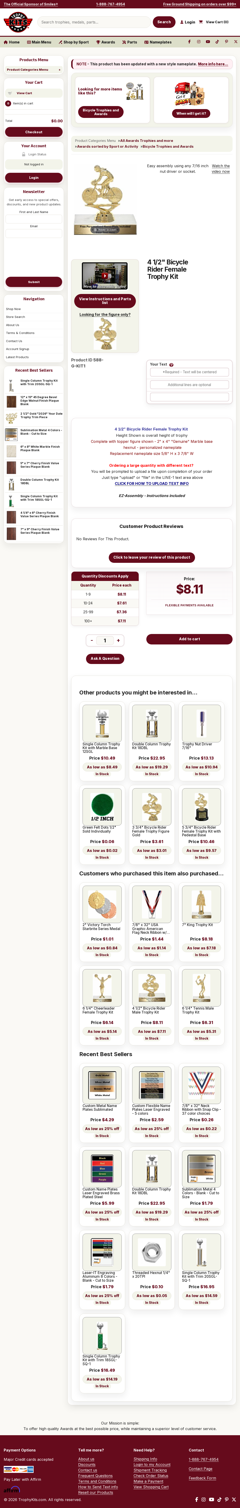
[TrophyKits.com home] (18, 22)
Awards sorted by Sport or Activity (107, 146)
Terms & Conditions (20, 333)
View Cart (24, 93)
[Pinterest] (226, 1499)
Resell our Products (95, 1492)
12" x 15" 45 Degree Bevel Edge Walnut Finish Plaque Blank (39, 400)
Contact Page (200, 1468)
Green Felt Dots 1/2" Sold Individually (99, 829)
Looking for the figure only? (105, 331)
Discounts (87, 1464)
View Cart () (217, 22)
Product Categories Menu (27, 69)
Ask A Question (105, 658)
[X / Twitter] (234, 1499)
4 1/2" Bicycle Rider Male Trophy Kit (148, 1010)
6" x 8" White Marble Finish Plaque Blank (40, 448)
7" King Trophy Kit (197, 925)
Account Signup (17, 349)
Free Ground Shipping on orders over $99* (199, 4)
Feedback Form (202, 1478)
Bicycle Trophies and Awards (168, 146)
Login (33, 178)
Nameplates (158, 42)
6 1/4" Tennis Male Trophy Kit (198, 1010)
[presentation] (34, 257)
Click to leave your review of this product (151, 557)
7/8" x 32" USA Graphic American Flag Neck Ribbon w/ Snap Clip (149, 928)
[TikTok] (220, 1499)
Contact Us (14, 341)
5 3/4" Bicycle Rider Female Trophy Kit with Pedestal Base (201, 831)
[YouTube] (211, 1499)
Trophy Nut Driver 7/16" (197, 746)
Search (164, 22)
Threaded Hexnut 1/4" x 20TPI (151, 1275)
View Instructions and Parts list (105, 301)
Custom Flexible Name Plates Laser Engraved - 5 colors (151, 1109)
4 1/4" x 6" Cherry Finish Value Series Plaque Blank (39, 514)
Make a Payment (148, 1481)
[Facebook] (196, 1499)
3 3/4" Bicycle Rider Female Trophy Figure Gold (150, 831)
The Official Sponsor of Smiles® (31, 4)
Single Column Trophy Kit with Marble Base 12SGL (101, 748)
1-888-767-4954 (110, 4)
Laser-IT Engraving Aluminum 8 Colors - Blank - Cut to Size (100, 1276)
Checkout (33, 132)
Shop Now (13, 309)
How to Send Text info (98, 1487)
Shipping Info (145, 1459)
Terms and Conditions (97, 1481)
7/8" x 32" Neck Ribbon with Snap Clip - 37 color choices (201, 1109)
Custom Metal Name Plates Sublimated (100, 1108)
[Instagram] (204, 1499)
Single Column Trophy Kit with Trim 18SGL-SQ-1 (39, 497)
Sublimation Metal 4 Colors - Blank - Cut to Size (41, 431)
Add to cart (189, 639)
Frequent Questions (95, 1475)
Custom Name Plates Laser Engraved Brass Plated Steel (101, 1193)
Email (34, 226)
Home (12, 42)
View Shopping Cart (151, 1487)
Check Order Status (151, 1475)
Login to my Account (152, 1464)
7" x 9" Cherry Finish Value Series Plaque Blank (39, 530)
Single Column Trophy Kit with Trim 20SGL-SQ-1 (39, 382)
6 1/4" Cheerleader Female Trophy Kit (99, 1010)
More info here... (213, 64)
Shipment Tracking (150, 1470)
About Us (12, 325)
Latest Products (17, 357)
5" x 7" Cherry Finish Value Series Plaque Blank (39, 464)
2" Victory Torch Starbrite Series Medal (101, 927)
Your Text (158, 365)
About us (86, 1459)
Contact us (87, 1470)
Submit (34, 282)
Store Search (15, 317)
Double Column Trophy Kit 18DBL (39, 481)
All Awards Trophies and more (146, 141)
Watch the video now (221, 168)
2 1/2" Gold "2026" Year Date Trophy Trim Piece (41, 415)
